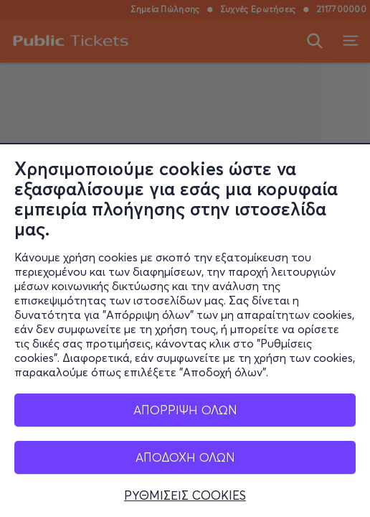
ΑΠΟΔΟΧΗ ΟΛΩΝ (185, 462)
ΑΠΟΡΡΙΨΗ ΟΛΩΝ (185, 414)
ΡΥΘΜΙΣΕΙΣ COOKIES (185, 500)
